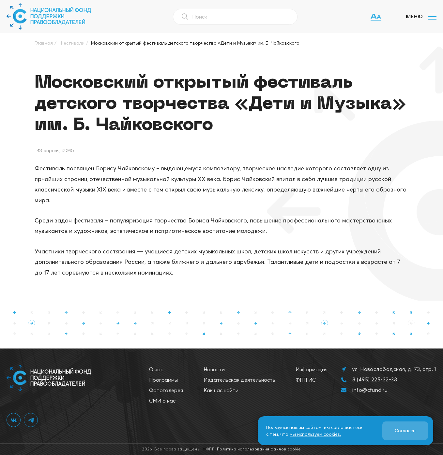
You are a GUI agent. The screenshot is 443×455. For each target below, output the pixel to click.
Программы (163, 380)
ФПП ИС (306, 380)
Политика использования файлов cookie (259, 449)
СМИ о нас (162, 400)
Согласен (405, 431)
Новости (214, 369)
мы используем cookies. (315, 434)
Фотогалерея (166, 390)
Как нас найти (221, 390)
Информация (312, 369)
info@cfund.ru (370, 390)
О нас (156, 369)
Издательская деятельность (239, 380)
